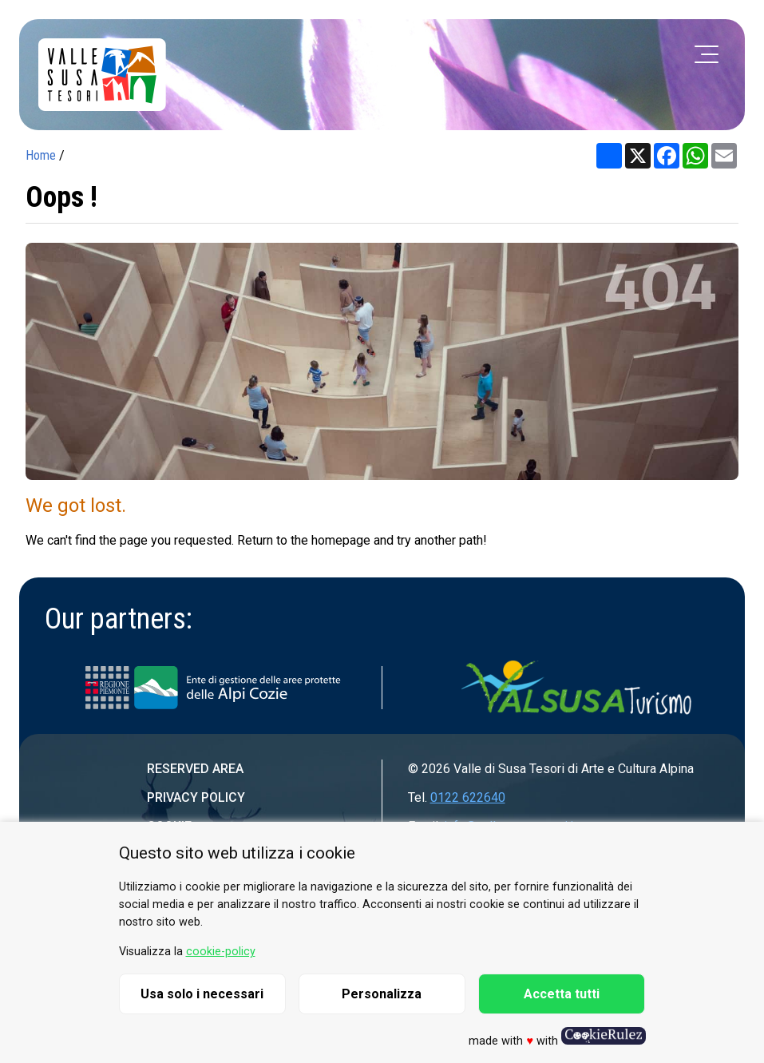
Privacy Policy (196, 797)
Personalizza (382, 994)
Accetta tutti (562, 994)
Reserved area (195, 768)
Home (41, 155)
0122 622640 (467, 797)
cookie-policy (220, 951)
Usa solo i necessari (202, 994)
